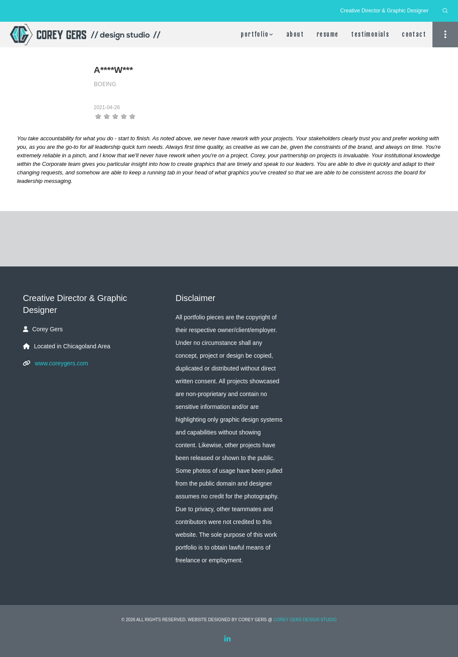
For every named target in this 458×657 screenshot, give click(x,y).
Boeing (105, 84)
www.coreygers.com (61, 363)
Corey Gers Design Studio (305, 619)
